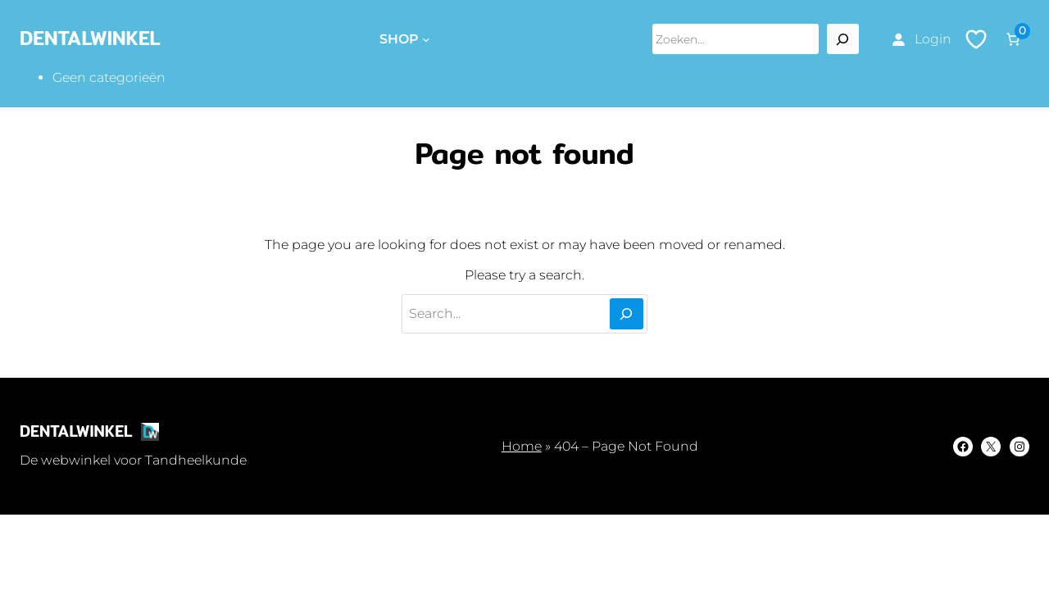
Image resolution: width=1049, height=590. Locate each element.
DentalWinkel (90, 38)
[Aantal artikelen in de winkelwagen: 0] (1013, 39)
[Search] (843, 39)
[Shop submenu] (426, 39)
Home (522, 446)
